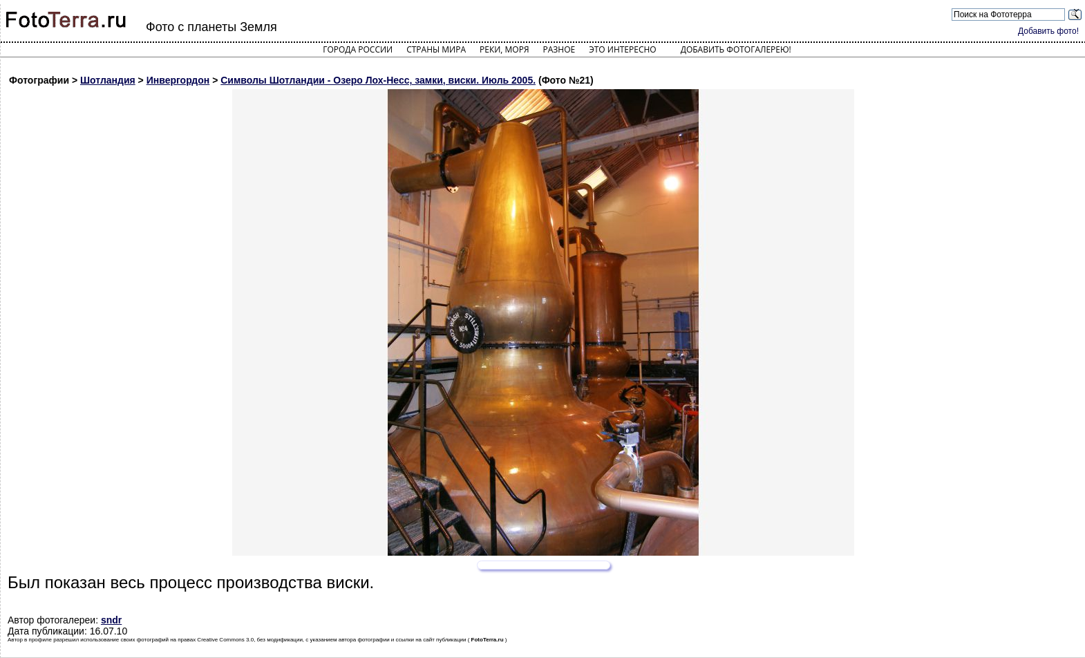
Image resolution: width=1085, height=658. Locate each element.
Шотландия (107, 80)
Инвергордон (178, 80)
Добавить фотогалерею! (736, 49)
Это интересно (623, 49)
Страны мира (436, 49)
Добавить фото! (1048, 31)
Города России (358, 49)
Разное (559, 49)
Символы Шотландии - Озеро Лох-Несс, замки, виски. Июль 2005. (378, 80)
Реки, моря (504, 49)
